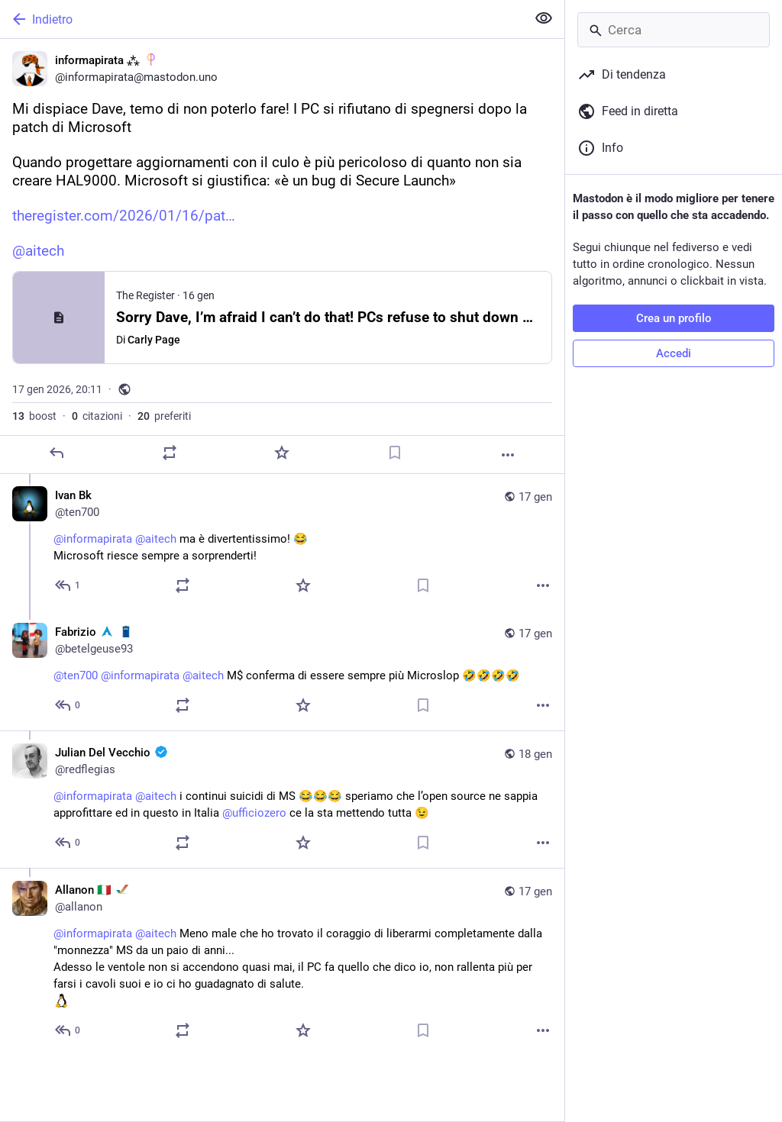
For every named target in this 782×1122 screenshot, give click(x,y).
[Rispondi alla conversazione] (68, 585)
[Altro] (508, 455)
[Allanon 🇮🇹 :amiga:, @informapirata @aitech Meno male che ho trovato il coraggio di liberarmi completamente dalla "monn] (282, 962)
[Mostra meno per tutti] (543, 18)
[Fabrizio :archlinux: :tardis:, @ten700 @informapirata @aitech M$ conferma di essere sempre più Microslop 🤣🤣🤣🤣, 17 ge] (282, 670)
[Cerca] (673, 29)
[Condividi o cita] (169, 452)
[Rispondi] (56, 452)
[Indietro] (261, 19)
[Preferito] (282, 452)
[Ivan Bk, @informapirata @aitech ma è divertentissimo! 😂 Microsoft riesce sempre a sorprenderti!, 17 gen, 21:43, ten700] (282, 542)
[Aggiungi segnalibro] (395, 452)
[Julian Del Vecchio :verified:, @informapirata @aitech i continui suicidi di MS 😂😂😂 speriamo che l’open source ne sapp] (282, 799)
